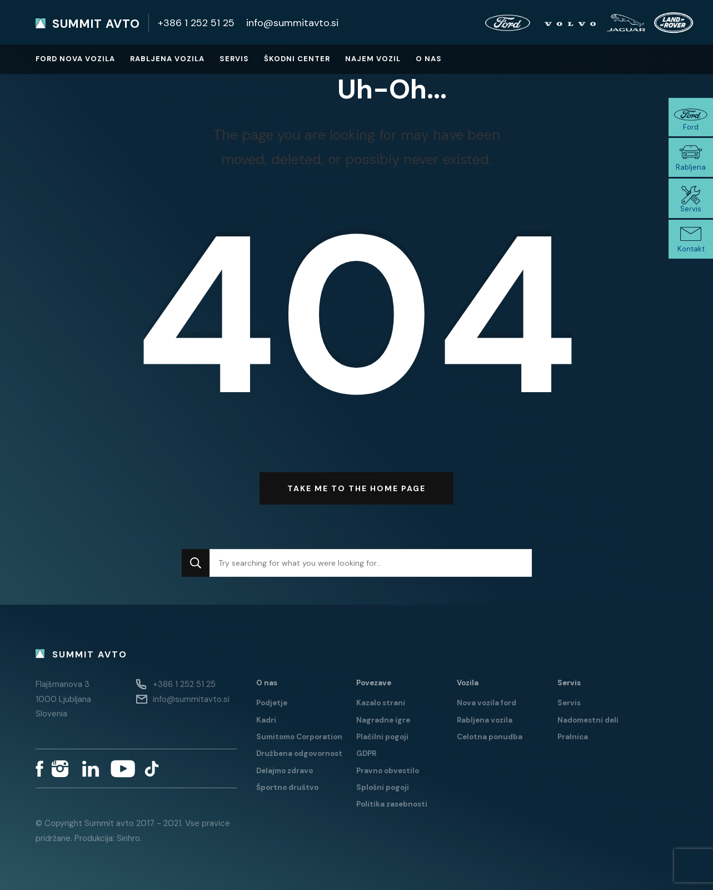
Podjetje (271, 703)
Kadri (266, 720)
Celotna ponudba (489, 736)
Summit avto (96, 24)
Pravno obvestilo (387, 770)
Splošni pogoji (382, 787)
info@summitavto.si (292, 22)
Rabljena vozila (167, 58)
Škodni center (297, 58)
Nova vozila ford (486, 703)
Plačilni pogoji (382, 736)
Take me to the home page (356, 488)
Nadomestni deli (588, 720)
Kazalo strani (380, 703)
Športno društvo (287, 787)
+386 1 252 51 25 (196, 22)
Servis (234, 58)
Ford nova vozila (75, 58)
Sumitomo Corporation (299, 736)
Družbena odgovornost (299, 753)
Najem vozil (373, 58)
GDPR (366, 753)
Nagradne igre (383, 720)
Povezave (373, 683)
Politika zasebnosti (391, 804)
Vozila (467, 683)
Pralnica (572, 736)
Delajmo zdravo (284, 770)
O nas (429, 58)
